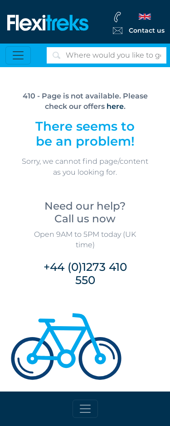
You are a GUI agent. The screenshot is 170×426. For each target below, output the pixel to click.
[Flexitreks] (48, 22)
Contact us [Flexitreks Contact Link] (147, 30)
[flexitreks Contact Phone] (138, 17)
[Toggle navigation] (18, 55)
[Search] (106, 55)
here (115, 106)
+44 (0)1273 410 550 (85, 273)
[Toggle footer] (85, 409)
